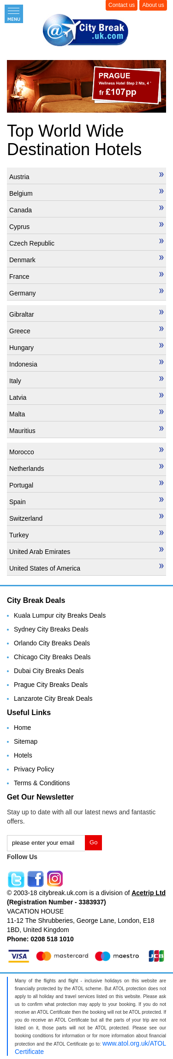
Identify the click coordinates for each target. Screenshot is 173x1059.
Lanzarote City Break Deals (53, 698)
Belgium (86, 193)
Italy (86, 380)
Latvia (86, 397)
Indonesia (86, 364)
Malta (86, 413)
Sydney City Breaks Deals (51, 629)
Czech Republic (86, 243)
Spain (86, 501)
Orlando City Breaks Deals (52, 643)
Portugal (86, 485)
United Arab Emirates (86, 551)
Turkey (86, 534)
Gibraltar (86, 314)
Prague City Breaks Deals (51, 684)
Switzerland (86, 518)
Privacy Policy (34, 769)
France (86, 276)
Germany (86, 293)
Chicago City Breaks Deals (52, 657)
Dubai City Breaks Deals (49, 670)
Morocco (86, 451)
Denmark (86, 259)
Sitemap (25, 741)
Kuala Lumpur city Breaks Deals (60, 615)
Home (22, 727)
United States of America (86, 568)
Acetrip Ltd (148, 893)
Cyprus (86, 226)
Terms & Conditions (42, 783)
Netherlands (86, 468)
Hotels (23, 755)
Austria (86, 176)
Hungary (86, 347)
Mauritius (86, 430)
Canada (86, 209)
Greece (86, 330)
